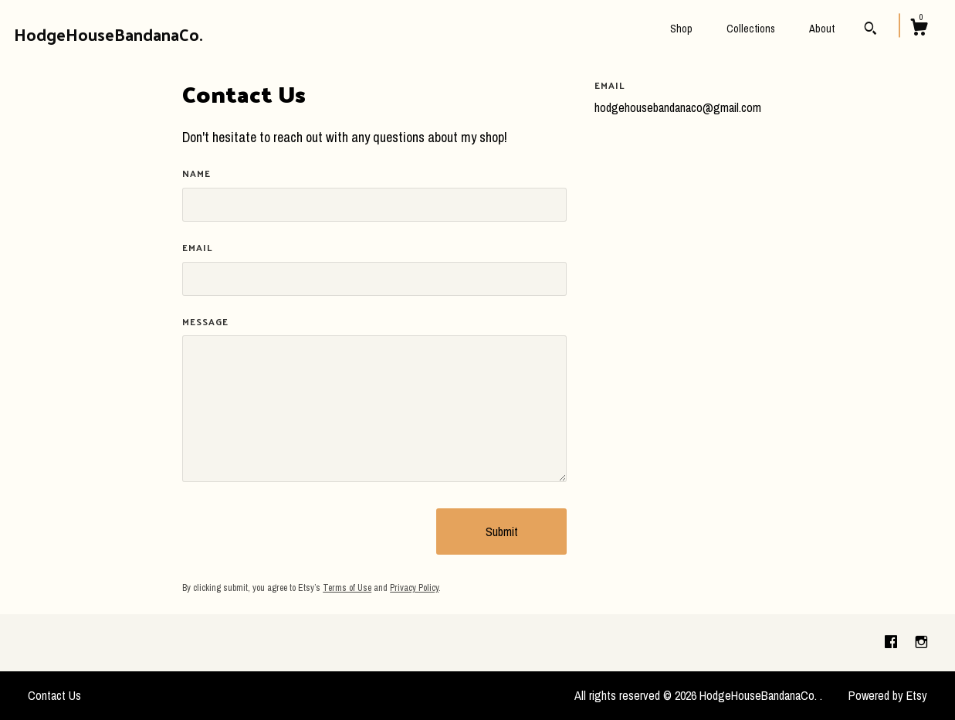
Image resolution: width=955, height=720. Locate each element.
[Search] (870, 30)
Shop (681, 29)
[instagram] (921, 641)
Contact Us (54, 695)
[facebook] (892, 641)
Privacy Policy (414, 588)
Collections (750, 29)
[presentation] (299, 531)
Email (197, 247)
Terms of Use (347, 588)
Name (196, 173)
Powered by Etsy (887, 695)
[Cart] (918, 29)
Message (205, 321)
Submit (502, 531)
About (822, 29)
